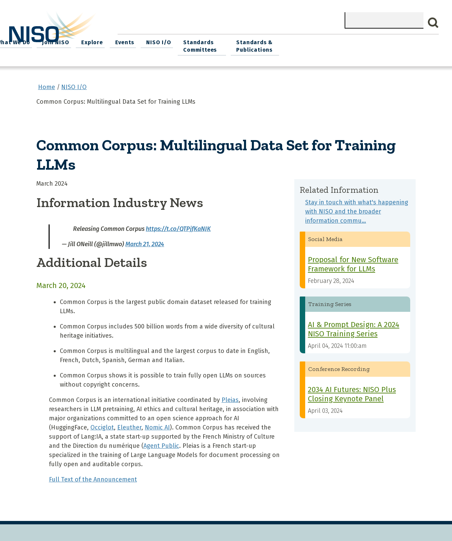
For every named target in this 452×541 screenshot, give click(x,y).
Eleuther (129, 425)
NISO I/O (304, 41)
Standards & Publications (403, 45)
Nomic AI (157, 425)
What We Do (166, 41)
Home (130, 41)
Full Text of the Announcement (93, 477)
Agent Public (161, 443)
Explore (241, 41)
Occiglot (102, 425)
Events (271, 41)
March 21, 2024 (144, 241)
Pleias (230, 397)
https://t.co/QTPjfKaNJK (178, 226)
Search (433, 22)
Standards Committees (344, 45)
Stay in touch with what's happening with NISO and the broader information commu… (356, 209)
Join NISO (206, 41)
